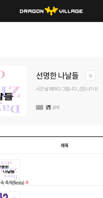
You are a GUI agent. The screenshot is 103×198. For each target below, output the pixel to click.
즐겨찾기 (91, 75)
